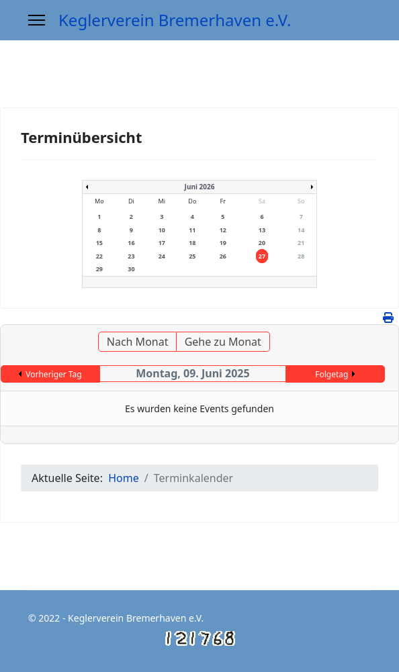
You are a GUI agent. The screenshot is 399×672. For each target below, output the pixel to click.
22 (99, 256)
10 (162, 230)
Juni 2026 (200, 186)
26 (223, 256)
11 (192, 230)
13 (262, 230)
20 (262, 242)
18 (192, 242)
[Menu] (36, 20)
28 (301, 256)
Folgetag (331, 374)
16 (131, 242)
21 (301, 242)
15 (99, 242)
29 (99, 269)
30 (131, 269)
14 (301, 230)
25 (192, 256)
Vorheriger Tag (53, 374)
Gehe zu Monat (223, 341)
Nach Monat (138, 341)
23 (131, 256)
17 (162, 242)
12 (223, 230)
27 (262, 256)
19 (223, 242)
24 (162, 256)
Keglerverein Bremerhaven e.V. (174, 20)
